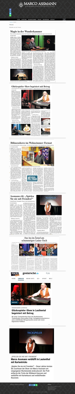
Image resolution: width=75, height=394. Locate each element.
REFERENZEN (46, 19)
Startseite (11, 22)
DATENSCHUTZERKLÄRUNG (19, 384)
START (18, 19)
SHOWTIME (24, 19)
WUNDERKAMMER (32, 19)
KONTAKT (52, 19)
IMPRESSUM (12, 384)
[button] (64, 20)
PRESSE (39, 19)
